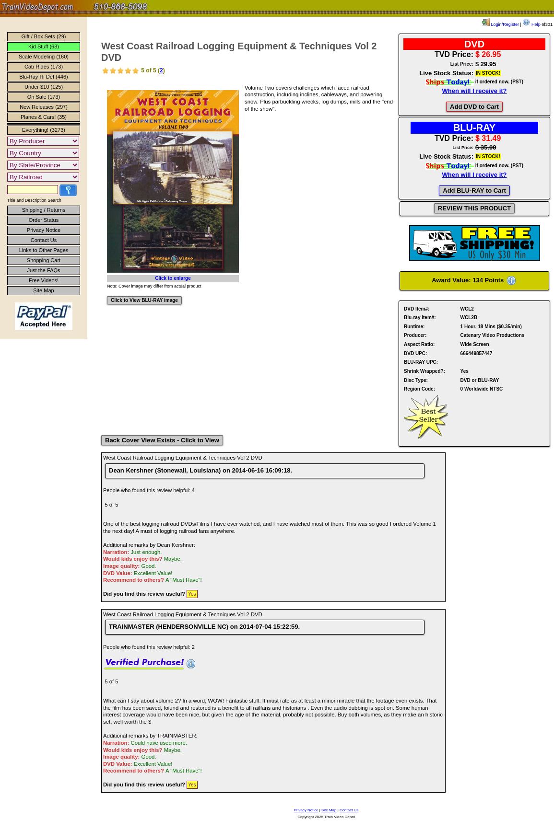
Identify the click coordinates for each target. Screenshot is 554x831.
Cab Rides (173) (43, 66)
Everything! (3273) (43, 130)
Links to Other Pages (44, 250)
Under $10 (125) (43, 87)
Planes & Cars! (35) (44, 117)
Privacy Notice (43, 230)
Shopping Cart (43, 260)
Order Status (44, 220)
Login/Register (500, 24)
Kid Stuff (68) (43, 46)
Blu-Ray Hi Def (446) (43, 77)
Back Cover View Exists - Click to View (162, 440)
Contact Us (44, 240)
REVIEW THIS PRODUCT (474, 208)
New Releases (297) (44, 107)
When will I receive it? (474, 90)
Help (531, 24)
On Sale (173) (43, 97)
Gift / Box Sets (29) (44, 36)
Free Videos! (44, 280)
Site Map (43, 290)
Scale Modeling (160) (44, 56)
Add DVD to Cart (474, 106)
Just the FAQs (43, 270)
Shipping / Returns (44, 210)
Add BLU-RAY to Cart (474, 190)
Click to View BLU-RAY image (144, 300)
